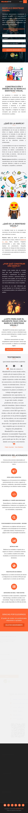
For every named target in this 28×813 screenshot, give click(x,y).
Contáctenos (4, 795)
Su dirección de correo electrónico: (10, 43)
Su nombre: (5, 33)
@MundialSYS (19, 718)
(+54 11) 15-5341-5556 (13, 798)
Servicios (4, 779)
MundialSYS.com (20, 808)
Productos (4, 781)
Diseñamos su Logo (6, 768)
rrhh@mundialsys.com (17, 803)
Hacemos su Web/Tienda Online (9, 757)
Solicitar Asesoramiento (14, 349)
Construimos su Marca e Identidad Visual (11, 765)
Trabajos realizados (6, 787)
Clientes (3, 784)
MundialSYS (20, 707)
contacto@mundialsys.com (22, 703)
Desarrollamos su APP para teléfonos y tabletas (12, 760)
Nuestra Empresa (5, 776)
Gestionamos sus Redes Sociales (9, 763)
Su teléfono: (5, 38)
